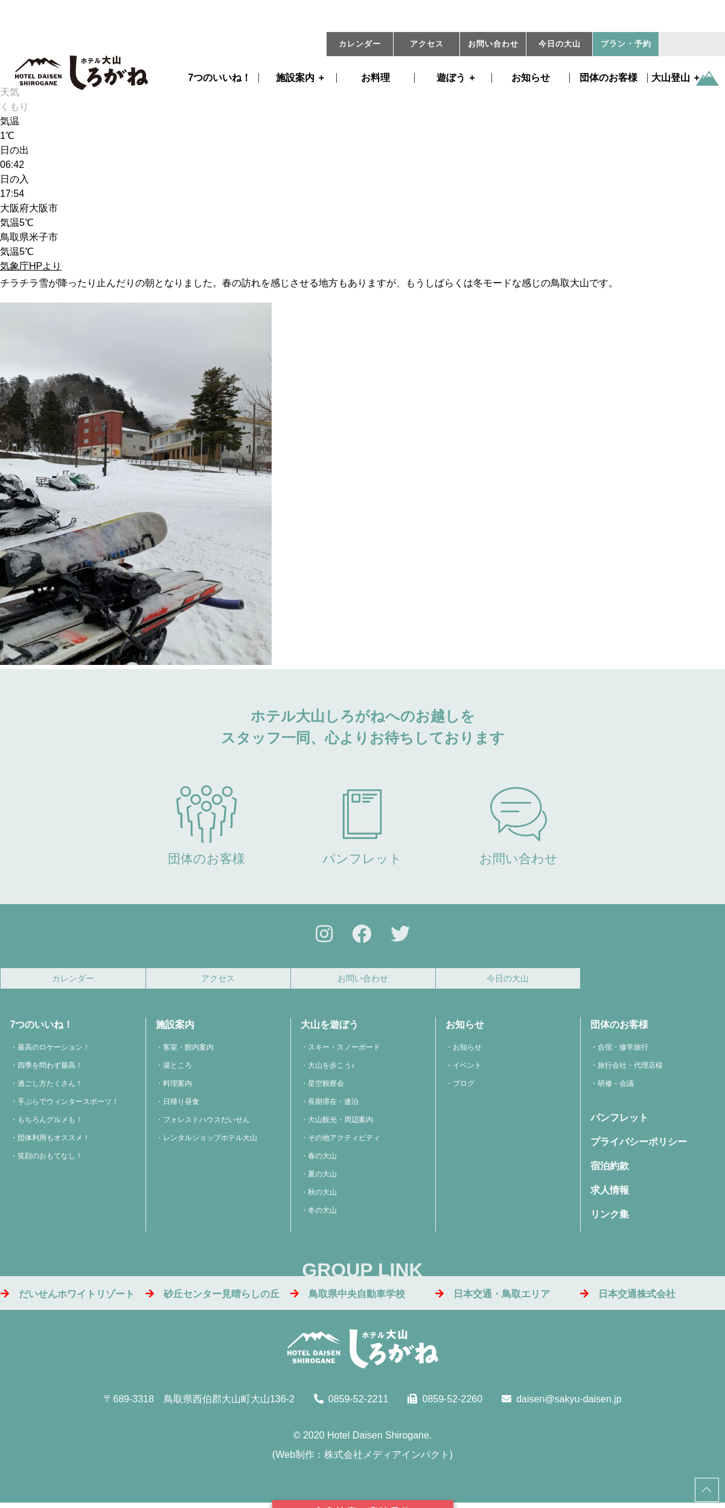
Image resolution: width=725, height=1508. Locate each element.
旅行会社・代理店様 (630, 1069)
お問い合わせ (493, 44)
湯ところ (177, 1069)
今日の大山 (559, 44)
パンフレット (362, 825)
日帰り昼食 (181, 1105)
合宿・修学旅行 (623, 1051)
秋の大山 (322, 1196)
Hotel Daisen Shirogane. (379, 1439)
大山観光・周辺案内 (340, 1123)
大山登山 (670, 78)
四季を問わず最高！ (50, 1069)
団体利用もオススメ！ (54, 1141)
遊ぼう (450, 78)
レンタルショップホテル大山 (210, 1141)
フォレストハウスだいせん (206, 1123)
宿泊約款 (609, 1169)
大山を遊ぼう (330, 1028)
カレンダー (360, 44)
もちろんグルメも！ (50, 1123)
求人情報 (609, 1194)
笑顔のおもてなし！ (50, 1159)
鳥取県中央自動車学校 (347, 1297)
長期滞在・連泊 (333, 1105)
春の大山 (322, 1159)
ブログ (463, 1087)
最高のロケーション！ (54, 1051)
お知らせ (530, 78)
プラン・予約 (626, 44)
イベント (467, 1069)
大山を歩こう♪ (331, 1069)
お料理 (375, 78)
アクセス (427, 44)
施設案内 (295, 78)
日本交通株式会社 (627, 1297)
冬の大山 (322, 1214)
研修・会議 (616, 1087)
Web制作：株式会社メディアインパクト (362, 1458)
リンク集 (609, 1218)
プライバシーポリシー (638, 1145)
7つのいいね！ (220, 78)
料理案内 (177, 1087)
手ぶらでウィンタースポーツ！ (68, 1105)
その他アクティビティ (344, 1141)
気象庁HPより (31, 266)
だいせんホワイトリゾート (68, 1297)
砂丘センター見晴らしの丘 (212, 1297)
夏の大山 (322, 1177)
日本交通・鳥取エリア (492, 1297)
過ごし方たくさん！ (50, 1087)
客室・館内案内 (188, 1051)
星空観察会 (326, 1087)
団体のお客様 (608, 78)
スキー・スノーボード (344, 1051)
